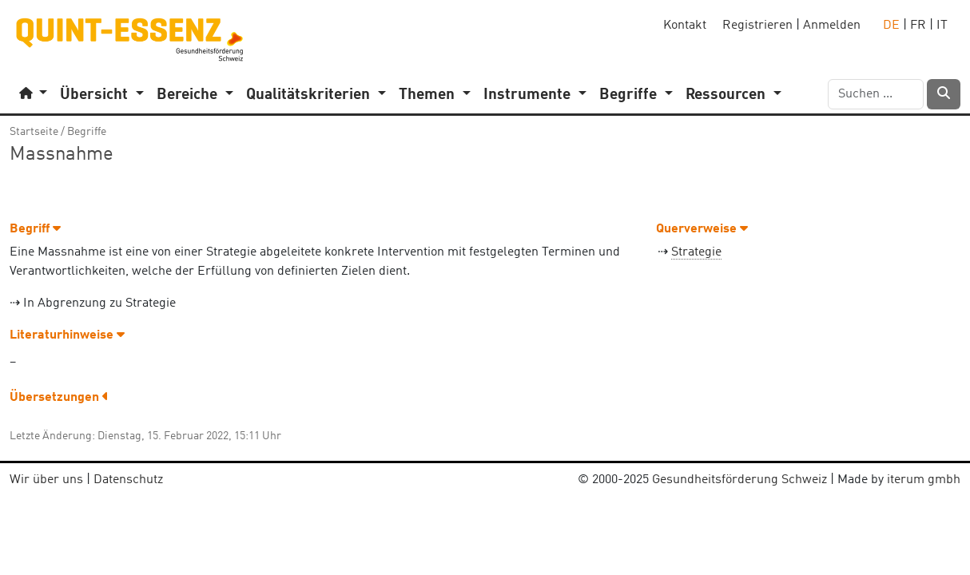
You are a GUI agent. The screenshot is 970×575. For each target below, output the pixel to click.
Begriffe (86, 131)
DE (891, 25)
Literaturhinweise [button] (67, 335)
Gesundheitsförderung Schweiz (739, 480)
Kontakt (684, 25)
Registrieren (757, 25)
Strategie (696, 252)
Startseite (34, 131)
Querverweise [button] (702, 229)
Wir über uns (46, 480)
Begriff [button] (35, 229)
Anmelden (832, 25)
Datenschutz (128, 480)
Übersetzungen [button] (59, 397)
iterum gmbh (923, 480)
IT (942, 25)
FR (918, 25)
